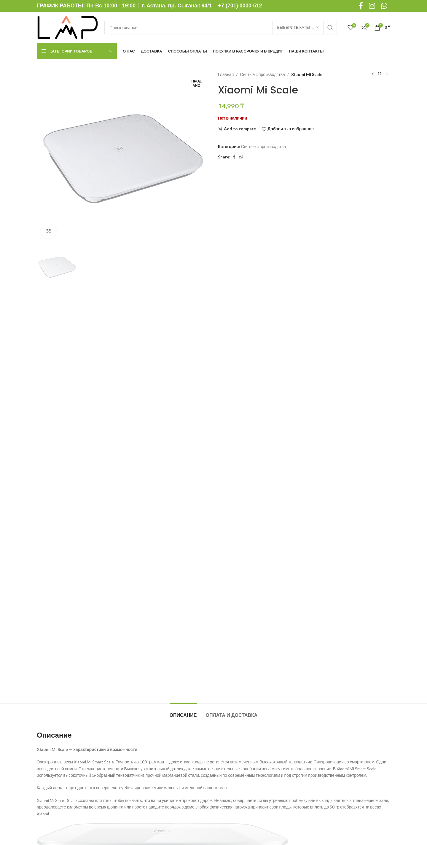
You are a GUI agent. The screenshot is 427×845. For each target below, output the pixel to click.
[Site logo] (67, 26)
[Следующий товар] (386, 74)
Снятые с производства (262, 74)
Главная (226, 74)
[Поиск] (220, 27)
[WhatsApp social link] (241, 157)
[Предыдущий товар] (372, 74)
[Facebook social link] (234, 157)
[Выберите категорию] (298, 27)
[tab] (183, 712)
